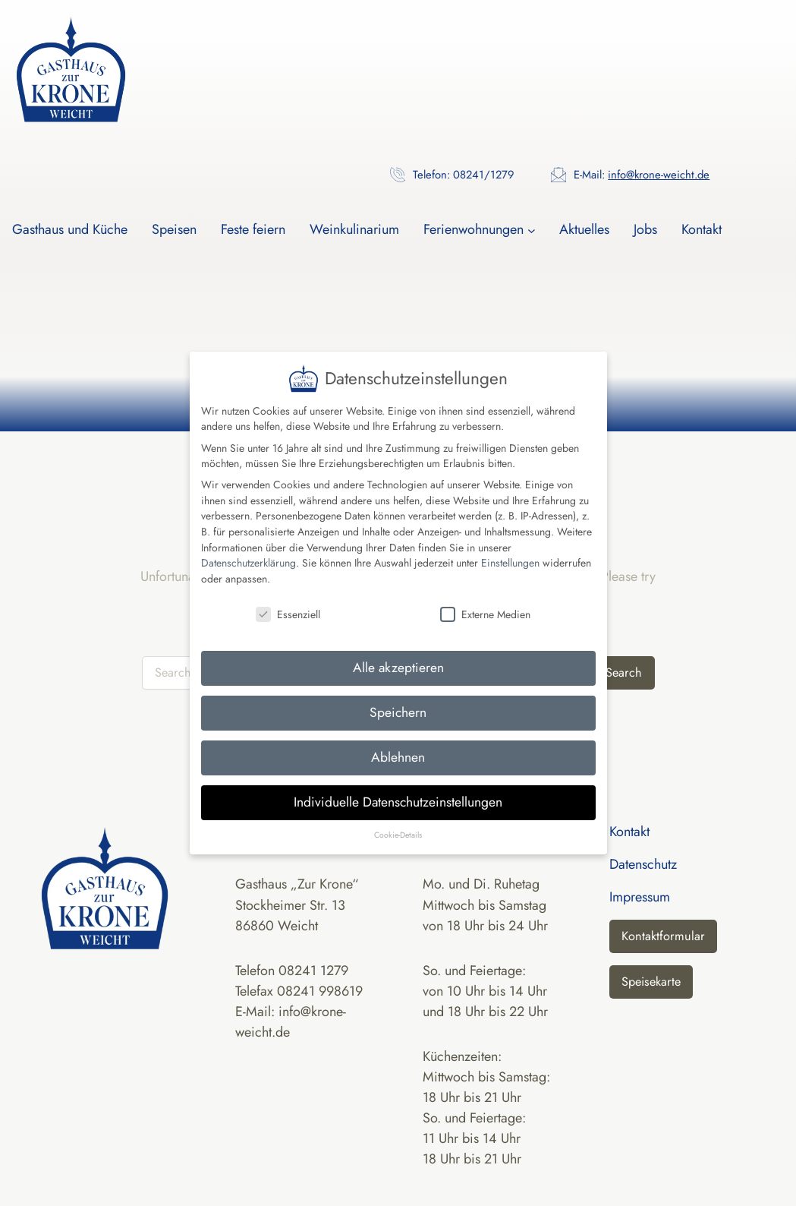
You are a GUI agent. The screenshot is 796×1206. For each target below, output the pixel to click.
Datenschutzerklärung (248, 548)
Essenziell (288, 599)
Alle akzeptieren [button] (398, 653)
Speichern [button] (398, 698)
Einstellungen (510, 548)
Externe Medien (485, 599)
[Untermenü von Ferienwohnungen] (531, 230)
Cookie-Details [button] (398, 820)
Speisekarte (651, 981)
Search (624, 672)
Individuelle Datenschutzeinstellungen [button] (398, 787)
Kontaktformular (663, 936)
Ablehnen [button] (398, 743)
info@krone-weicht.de (658, 174)
